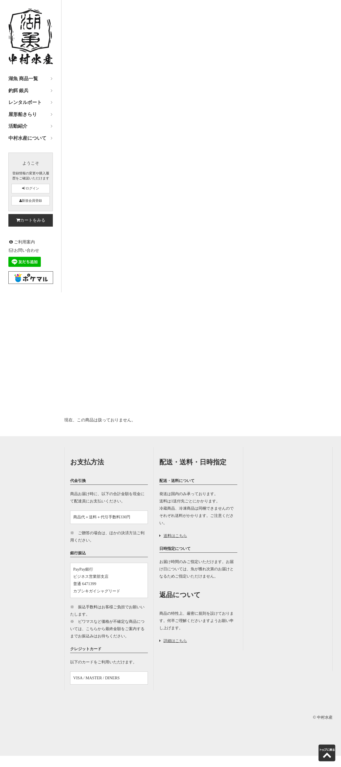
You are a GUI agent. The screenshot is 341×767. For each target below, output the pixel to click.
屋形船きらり (22, 114)
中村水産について (27, 138)
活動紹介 (17, 126)
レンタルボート (25, 102)
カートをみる (30, 220)
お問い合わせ (23, 250)
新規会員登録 (30, 201)
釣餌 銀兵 (18, 90)
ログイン (30, 188)
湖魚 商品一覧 (23, 78)
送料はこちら (173, 535)
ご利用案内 (21, 241)
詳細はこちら (173, 640)
